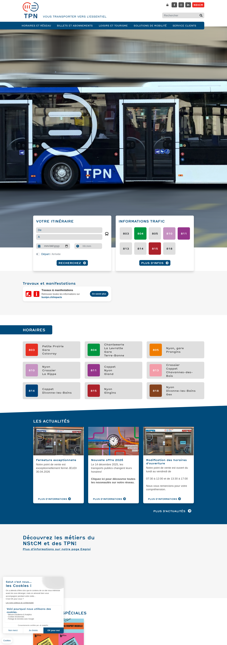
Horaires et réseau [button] (37, 25)
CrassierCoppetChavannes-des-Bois (179, 365)
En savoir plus (99, 292)
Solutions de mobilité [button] (151, 25)
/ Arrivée (51, 254)
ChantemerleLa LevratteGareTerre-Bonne (114, 345)
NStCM (198, 5)
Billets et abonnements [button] (75, 25)
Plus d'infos (155, 263)
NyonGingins (110, 386)
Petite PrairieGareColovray (53, 345)
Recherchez (72, 263)
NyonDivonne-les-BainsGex (181, 386)
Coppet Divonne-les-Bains (57, 386)
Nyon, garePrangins (175, 345)
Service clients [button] (185, 25)
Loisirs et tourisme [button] (114, 25)
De (40, 230)
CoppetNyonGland (110, 365)
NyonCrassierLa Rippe (49, 365)
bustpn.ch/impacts (52, 296)
